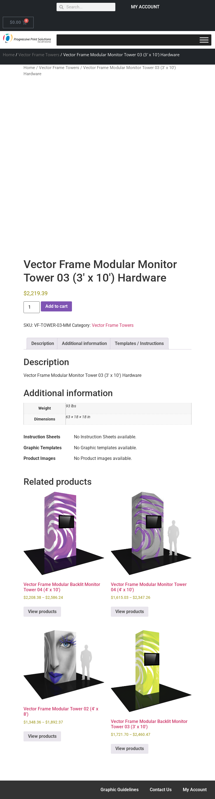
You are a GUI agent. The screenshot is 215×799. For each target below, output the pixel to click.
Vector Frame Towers (38, 54)
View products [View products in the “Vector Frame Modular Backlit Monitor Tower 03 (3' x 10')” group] (129, 748)
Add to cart (56, 306)
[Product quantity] (32, 307)
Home (9, 54)
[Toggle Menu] (204, 39)
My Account (195, 789)
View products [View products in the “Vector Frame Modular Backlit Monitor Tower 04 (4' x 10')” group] (42, 611)
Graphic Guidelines (120, 789)
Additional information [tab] (84, 343)
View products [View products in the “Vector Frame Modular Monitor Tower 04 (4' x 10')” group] (129, 611)
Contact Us (161, 789)
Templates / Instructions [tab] (139, 343)
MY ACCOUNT (145, 7)
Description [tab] (42, 343)
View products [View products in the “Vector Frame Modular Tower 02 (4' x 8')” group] (42, 736)
